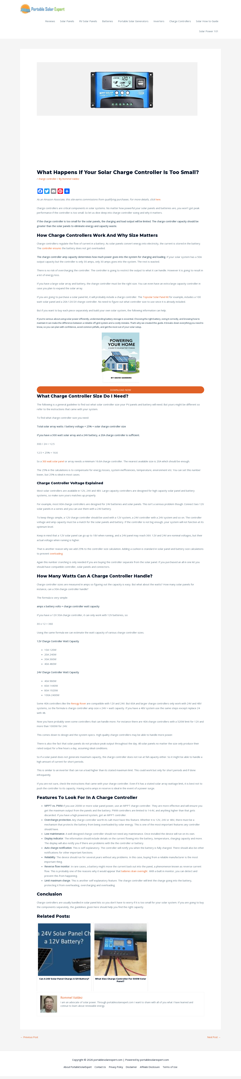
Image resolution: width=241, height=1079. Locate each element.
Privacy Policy (116, 1070)
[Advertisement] (120, 146)
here (158, 201)
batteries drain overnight (135, 873)
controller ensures (52, 250)
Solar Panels (67, 23)
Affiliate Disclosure (153, 1070)
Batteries (107, 23)
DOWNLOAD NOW (120, 392)
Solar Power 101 (208, 33)
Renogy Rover (79, 706)
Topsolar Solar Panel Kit (157, 299)
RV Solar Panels (88, 23)
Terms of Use (175, 1070)
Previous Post (30, 1040)
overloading (56, 556)
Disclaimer (133, 1070)
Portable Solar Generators (133, 23)
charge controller (48, 181)
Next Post (213, 1040)
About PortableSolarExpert (73, 1070)
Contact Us (98, 1070)
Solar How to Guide (207, 23)
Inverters (158, 23)
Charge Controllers (180, 23)
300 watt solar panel (54, 463)
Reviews (50, 23)
